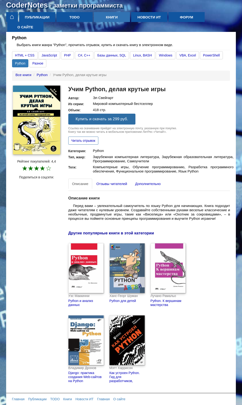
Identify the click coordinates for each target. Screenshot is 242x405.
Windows (165, 55)
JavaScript (49, 55)
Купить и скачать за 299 (102, 119)
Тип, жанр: (76, 157)
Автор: (73, 98)
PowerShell (211, 55)
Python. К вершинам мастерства (166, 303)
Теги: (72, 167)
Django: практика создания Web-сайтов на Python (85, 377)
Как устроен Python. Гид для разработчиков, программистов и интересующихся (124, 381)
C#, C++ (84, 55)
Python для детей (122, 301)
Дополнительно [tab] (148, 184)
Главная (18, 399)
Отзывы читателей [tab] (111, 184)
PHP (67, 55)
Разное (37, 63)
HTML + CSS (25, 55)
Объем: (74, 110)
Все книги (23, 75)
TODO (74, 17)
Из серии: (76, 104)
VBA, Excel (187, 55)
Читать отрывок (83, 140)
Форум (186, 17)
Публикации (37, 17)
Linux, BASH (142, 55)
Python (20, 63)
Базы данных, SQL (111, 55)
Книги (112, 17)
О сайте (25, 27)
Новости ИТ (149, 17)
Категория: (77, 151)
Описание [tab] (80, 184)
